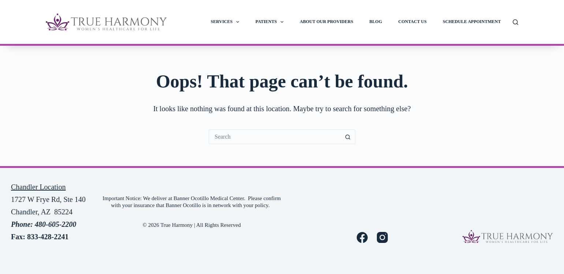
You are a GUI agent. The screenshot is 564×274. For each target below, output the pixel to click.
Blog (376, 21)
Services (226, 22)
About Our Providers (326, 21)
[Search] (515, 22)
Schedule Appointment (472, 21)
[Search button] (348, 137)
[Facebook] (362, 237)
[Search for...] (275, 137)
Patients (271, 22)
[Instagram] (382, 237)
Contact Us (412, 21)
